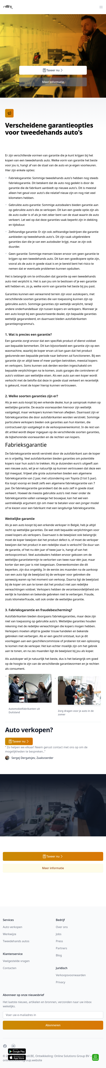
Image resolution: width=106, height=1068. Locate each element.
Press (59, 941)
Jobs (58, 934)
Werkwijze (9, 934)
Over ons (62, 927)
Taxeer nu (53, 70)
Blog (59, 955)
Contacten (9, 968)
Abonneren (52, 1025)
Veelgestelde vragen (16, 961)
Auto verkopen (12, 927)
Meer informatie (53, 82)
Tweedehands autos (16, 941)
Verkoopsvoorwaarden (71, 975)
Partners (61, 948)
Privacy (60, 982)
